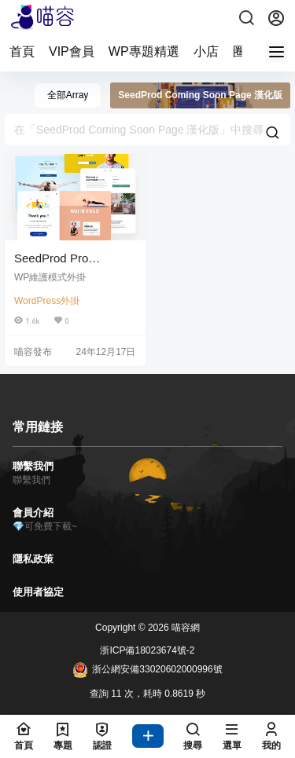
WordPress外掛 (46, 300)
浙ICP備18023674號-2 (147, 650)
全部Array (68, 95)
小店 (206, 51)
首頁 (22, 51)
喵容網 (184, 627)
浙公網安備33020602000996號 (147, 670)
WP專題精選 (144, 51)
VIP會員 (71, 51)
